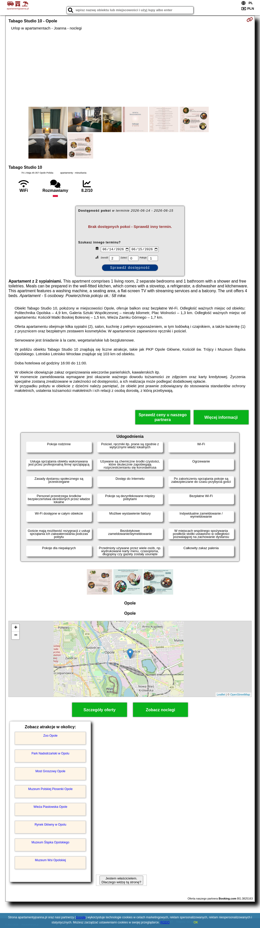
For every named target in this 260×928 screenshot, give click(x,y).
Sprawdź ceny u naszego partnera (163, 417)
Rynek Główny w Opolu (50, 824)
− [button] (15, 635)
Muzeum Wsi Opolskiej (50, 860)
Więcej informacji (221, 417)
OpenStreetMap (240, 694)
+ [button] (15, 628)
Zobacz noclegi (160, 710)
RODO (165, 922)
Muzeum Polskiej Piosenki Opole (50, 789)
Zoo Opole (50, 735)
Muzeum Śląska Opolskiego (50, 842)
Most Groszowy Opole (50, 771)
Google (81, 917)
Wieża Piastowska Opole (50, 807)
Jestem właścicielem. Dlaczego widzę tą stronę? (121, 880)
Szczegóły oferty (100, 710)
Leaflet (221, 694)
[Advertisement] (130, 68)
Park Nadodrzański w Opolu (50, 753)
